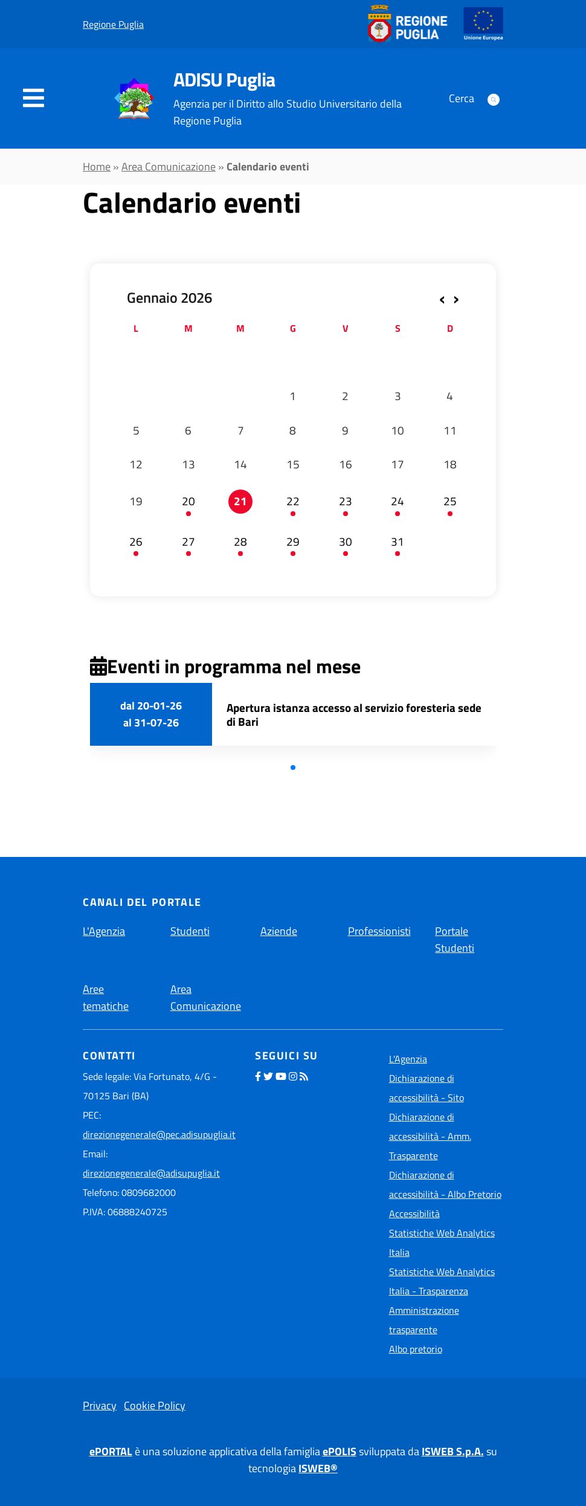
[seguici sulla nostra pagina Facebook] (258, 1076)
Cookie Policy (154, 1405)
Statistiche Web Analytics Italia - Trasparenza (442, 1281)
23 (345, 500)
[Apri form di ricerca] (493, 98)
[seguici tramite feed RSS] (304, 1076)
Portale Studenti (454, 939)
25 (450, 500)
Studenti (190, 931)
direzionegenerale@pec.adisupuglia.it (159, 1134)
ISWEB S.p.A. (453, 1451)
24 (397, 500)
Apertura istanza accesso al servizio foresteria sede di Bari (354, 714)
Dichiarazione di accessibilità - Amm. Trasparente (430, 1136)
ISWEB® (318, 1468)
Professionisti (379, 931)
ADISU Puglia (224, 79)
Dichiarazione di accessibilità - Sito (426, 1088)
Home (97, 166)
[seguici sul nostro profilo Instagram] (293, 1076)
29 (293, 541)
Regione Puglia (113, 24)
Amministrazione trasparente (424, 1320)
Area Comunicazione (168, 166)
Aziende (278, 931)
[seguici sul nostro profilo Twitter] (268, 1076)
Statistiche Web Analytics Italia (442, 1242)
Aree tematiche (106, 997)
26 (136, 541)
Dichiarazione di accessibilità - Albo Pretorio (445, 1184)
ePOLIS (339, 1451)
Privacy (100, 1405)
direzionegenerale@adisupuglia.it (151, 1173)
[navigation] (33, 98)
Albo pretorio (415, 1349)
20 (188, 500)
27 (188, 541)
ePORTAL (110, 1451)
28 (240, 541)
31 (397, 541)
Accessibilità (414, 1213)
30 (345, 541)
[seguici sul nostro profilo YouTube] (280, 1076)
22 (293, 500)
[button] (293, 767)
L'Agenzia (104, 931)
